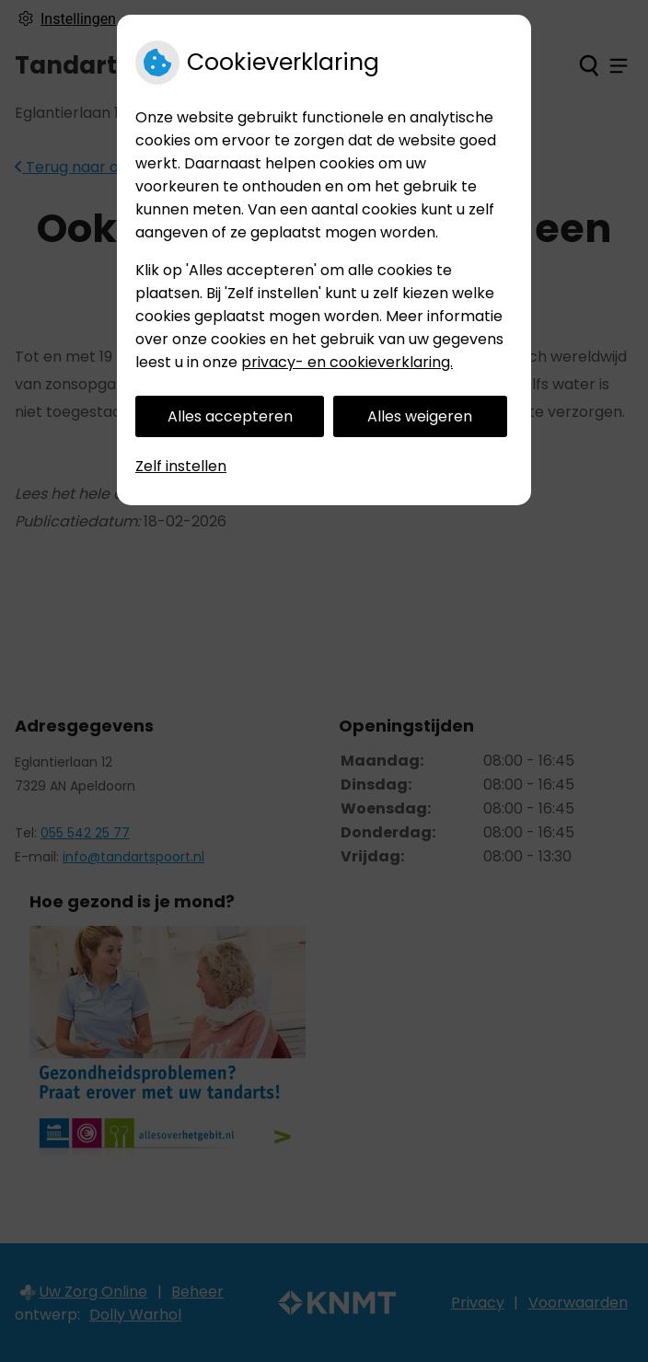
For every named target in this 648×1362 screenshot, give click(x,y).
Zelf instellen (180, 466)
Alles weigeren (419, 416)
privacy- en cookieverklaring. (347, 362)
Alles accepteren (230, 416)
